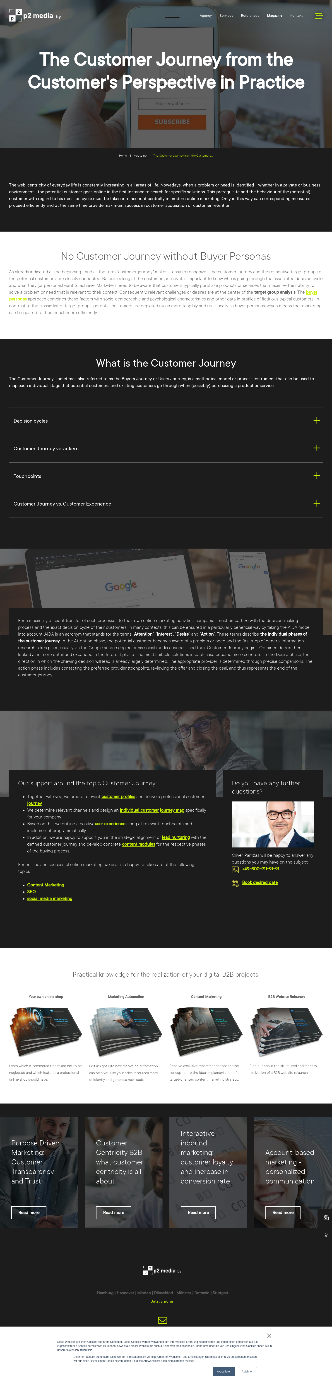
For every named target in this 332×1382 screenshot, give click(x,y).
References (250, 16)
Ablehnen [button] (247, 1371)
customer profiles (118, 796)
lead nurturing (176, 837)
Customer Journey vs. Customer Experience (62, 504)
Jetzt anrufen (162, 1301)
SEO (31, 891)
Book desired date (260, 882)
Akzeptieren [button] (224, 1371)
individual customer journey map (152, 810)
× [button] (269, 1336)
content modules (138, 844)
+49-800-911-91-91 (260, 868)
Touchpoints (27, 476)
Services (226, 16)
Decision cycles (31, 421)
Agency (206, 16)
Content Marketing (45, 885)
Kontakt (296, 16)
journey (34, 803)
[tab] (166, 421)
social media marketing (49, 898)
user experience (110, 823)
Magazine (274, 16)
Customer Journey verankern (46, 448)
